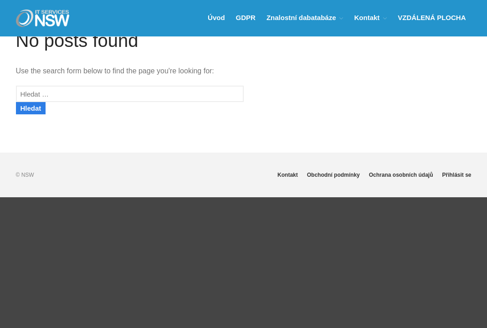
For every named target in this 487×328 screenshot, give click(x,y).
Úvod (216, 17)
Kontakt (366, 17)
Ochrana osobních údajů (401, 175)
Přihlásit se (456, 175)
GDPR (246, 17)
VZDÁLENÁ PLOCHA (432, 17)
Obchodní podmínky (333, 175)
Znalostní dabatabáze (301, 17)
